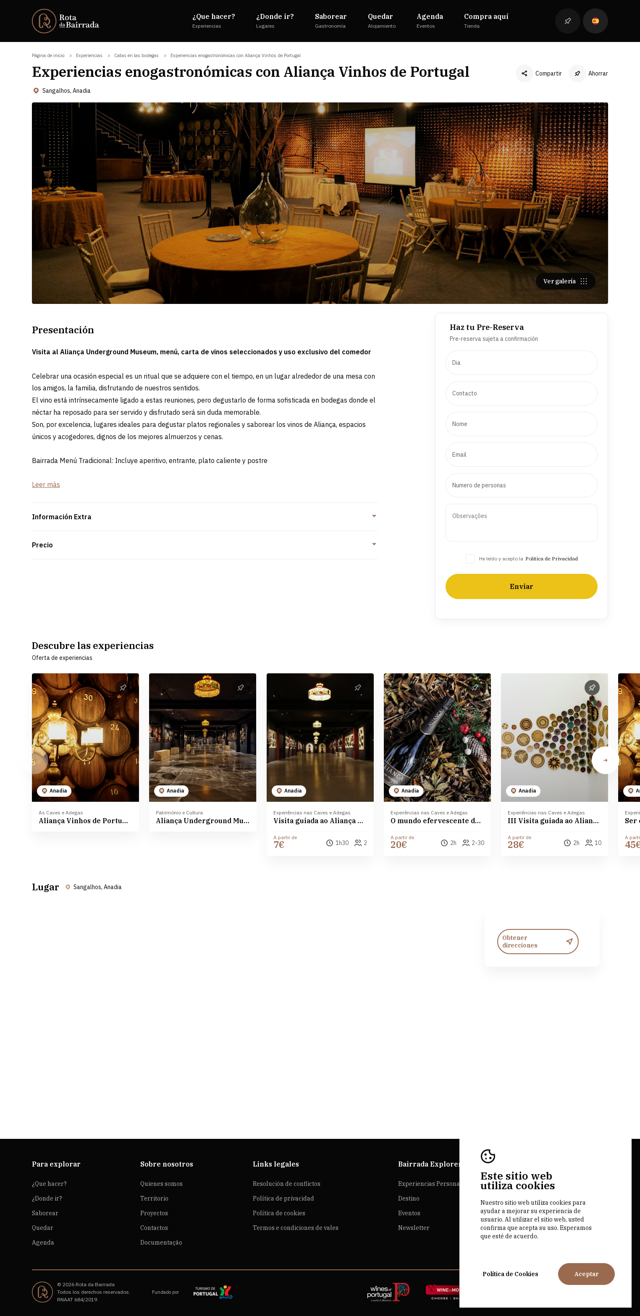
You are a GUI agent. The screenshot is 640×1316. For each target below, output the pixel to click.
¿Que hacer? (49, 1184)
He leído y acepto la (501, 599)
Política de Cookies (510, 1274)
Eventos (409, 1213)
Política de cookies (279, 1213)
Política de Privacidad (551, 599)
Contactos (154, 1228)
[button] (605, 801)
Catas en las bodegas (136, 55)
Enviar (521, 627)
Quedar (42, 1228)
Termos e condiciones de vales (295, 1228)
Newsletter (414, 1228)
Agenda (43, 1242)
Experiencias (89, 55)
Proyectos (154, 1213)
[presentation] (521, 403)
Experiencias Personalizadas (439, 1184)
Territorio (154, 1198)
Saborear (45, 1213)
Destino (409, 1198)
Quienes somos (161, 1184)
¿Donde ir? (47, 1198)
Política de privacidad (283, 1198)
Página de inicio (48, 55)
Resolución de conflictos (286, 1184)
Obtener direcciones (538, 982)
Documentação (161, 1242)
